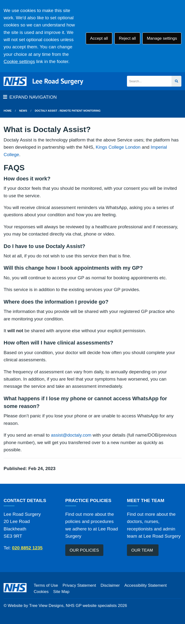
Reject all (127, 38)
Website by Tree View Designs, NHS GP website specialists (62, 605)
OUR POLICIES (84, 550)
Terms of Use (46, 585)
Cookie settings (19, 61)
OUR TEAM (142, 550)
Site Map (61, 591)
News (23, 110)
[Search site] (176, 81)
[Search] (149, 81)
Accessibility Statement (145, 585)
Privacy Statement (79, 585)
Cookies (41, 591)
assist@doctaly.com (71, 435)
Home (8, 110)
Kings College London (118, 147)
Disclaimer (110, 585)
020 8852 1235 (27, 547)
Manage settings (162, 38)
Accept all (99, 38)
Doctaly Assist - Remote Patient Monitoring (67, 110)
